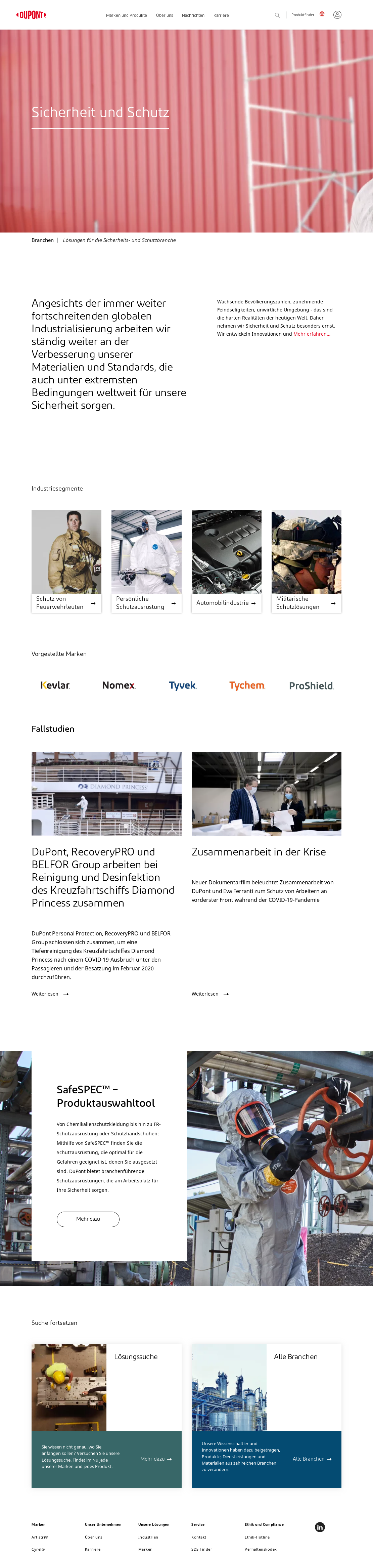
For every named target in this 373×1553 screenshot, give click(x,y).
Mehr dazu (88, 1219)
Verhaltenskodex (261, 1549)
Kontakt (198, 1537)
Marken (145, 1549)
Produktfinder (302, 15)
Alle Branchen (309, 1459)
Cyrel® (38, 1549)
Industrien (148, 1537)
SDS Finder (201, 1549)
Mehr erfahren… (311, 334)
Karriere (221, 16)
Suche (284, 15)
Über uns (164, 16)
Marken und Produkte (126, 16)
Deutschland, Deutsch (324, 13)
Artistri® (40, 1537)
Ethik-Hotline (257, 1537)
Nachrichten (193, 16)
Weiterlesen (45, 994)
